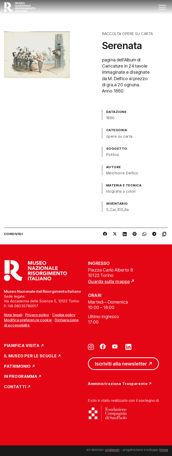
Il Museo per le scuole (30, 356)
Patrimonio (17, 366)
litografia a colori (121, 191)
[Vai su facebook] (103, 346)
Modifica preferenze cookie (28, 320)
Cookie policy (64, 314)
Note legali (13, 314)
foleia (163, 450)
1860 (110, 118)
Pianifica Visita (22, 346)
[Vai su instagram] (91, 346)
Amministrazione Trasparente (118, 384)
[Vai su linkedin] (128, 346)
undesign (112, 450)
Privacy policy (37, 314)
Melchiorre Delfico (122, 173)
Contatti (15, 387)
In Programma (20, 376)
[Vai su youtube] (116, 346)
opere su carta (119, 136)
